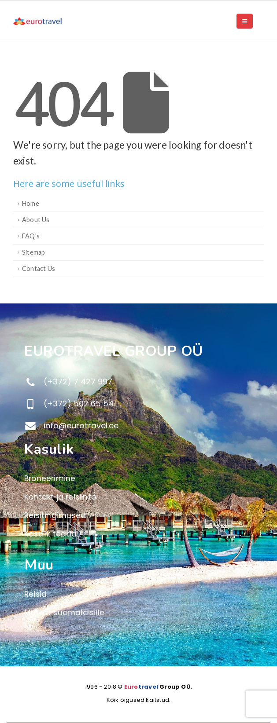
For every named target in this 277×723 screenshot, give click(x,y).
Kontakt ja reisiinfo (60, 497)
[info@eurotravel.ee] (147, 425)
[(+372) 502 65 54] (147, 403)
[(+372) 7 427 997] (147, 381)
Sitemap (33, 252)
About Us (36, 219)
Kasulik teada (50, 534)
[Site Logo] (37, 21)
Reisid (35, 594)
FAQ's (31, 236)
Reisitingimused (55, 515)
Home (30, 203)
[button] (244, 21)
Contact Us (38, 268)
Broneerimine (49, 478)
